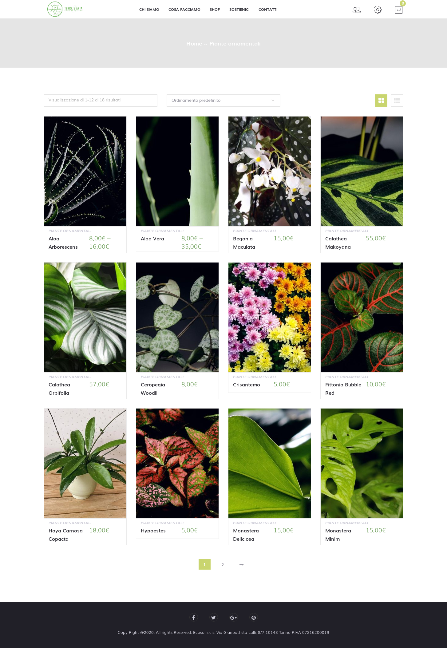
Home (194, 43)
